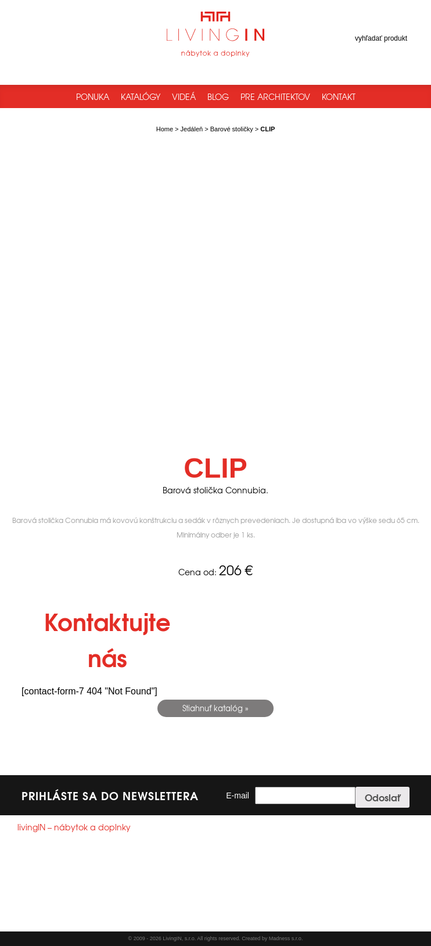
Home (164, 129)
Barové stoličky (231, 129)
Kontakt (338, 96)
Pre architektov (275, 96)
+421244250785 (58, 883)
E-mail (237, 795)
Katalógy (140, 96)
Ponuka (92, 96)
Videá (184, 96)
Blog (218, 96)
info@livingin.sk (63, 894)
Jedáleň (192, 129)
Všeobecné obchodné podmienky (68, 919)
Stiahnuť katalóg (212, 708)
